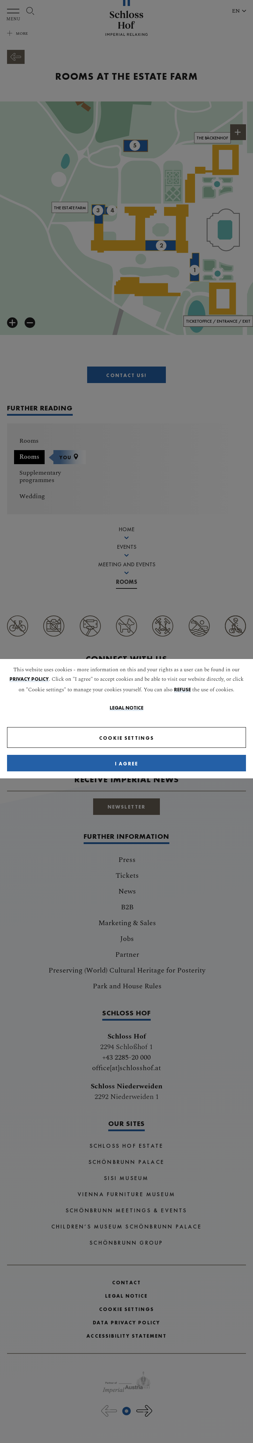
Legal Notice (126, 708)
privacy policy (29, 679)
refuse (182, 689)
